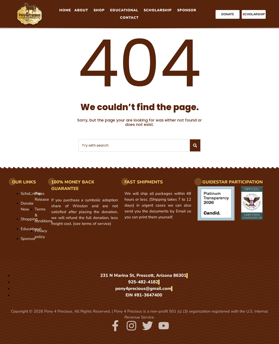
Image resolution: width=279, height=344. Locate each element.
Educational (124, 10)
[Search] (195, 145)
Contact (129, 17)
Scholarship (158, 10)
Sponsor (186, 10)
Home (65, 10)
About (81, 10)
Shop (99, 10)
